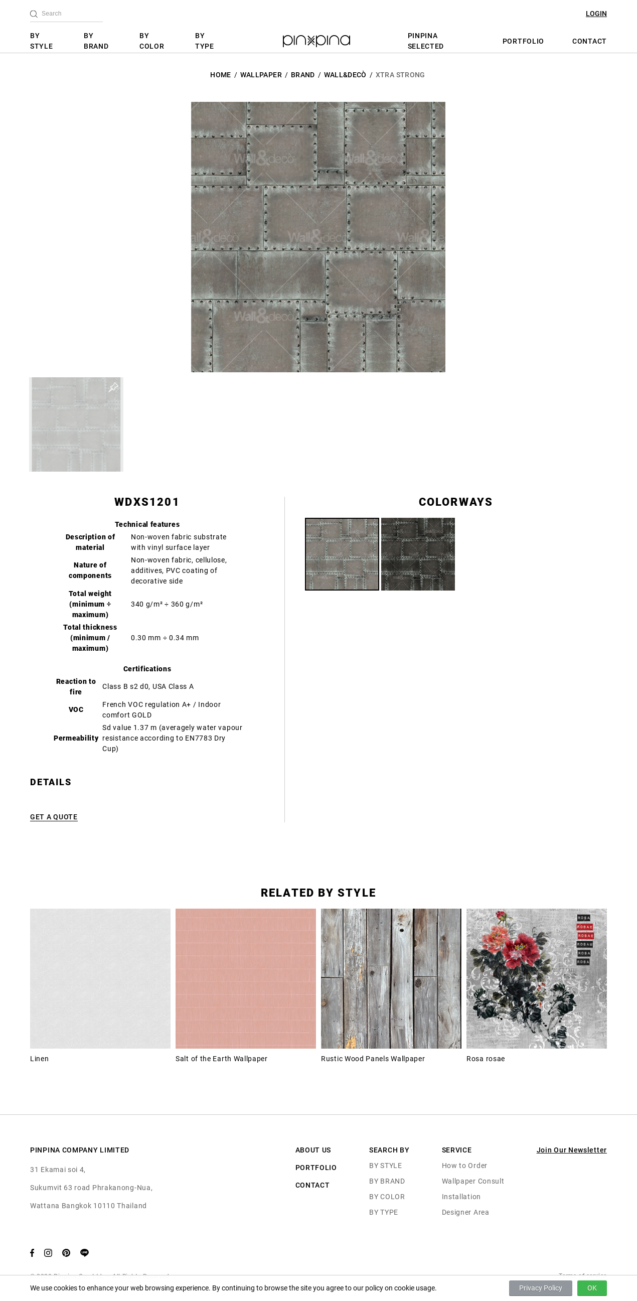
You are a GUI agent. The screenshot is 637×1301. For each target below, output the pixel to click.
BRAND (303, 75)
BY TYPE (204, 41)
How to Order (465, 1166)
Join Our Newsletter (572, 1150)
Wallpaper (261, 75)
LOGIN (596, 14)
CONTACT (589, 41)
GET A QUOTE (54, 817)
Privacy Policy (540, 1288)
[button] (76, 424)
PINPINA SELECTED (426, 41)
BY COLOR (152, 41)
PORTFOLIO (523, 41)
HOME (220, 75)
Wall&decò (345, 75)
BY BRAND (96, 41)
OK (592, 1288)
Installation (461, 1197)
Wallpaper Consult (473, 1181)
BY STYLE (41, 41)
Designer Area (466, 1212)
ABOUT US (313, 1150)
